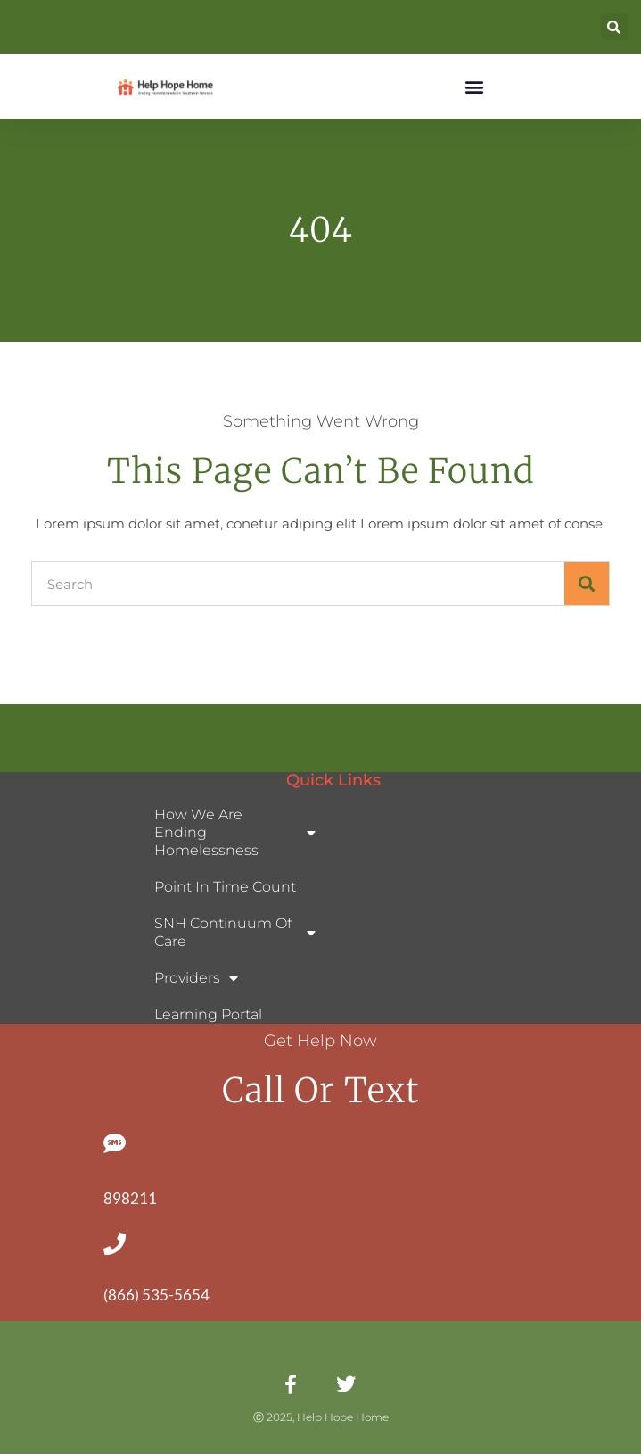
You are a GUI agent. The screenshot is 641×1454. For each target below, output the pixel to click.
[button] (614, 26)
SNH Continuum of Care (235, 932)
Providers (196, 978)
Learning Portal (208, 1014)
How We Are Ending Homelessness (235, 832)
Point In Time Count (225, 886)
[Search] (586, 583)
